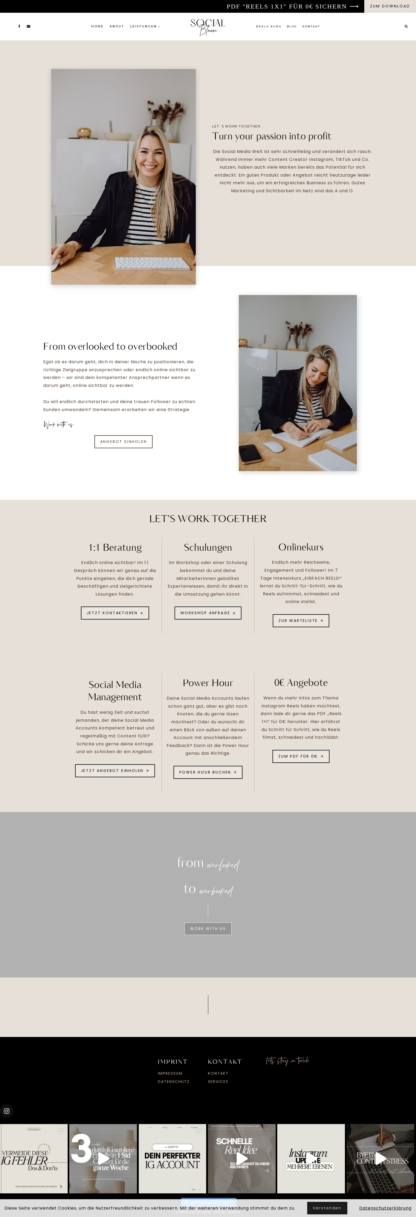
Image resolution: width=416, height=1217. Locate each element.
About (117, 26)
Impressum (170, 1072)
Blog (292, 26)
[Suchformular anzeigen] (406, 26)
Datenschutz (174, 1080)
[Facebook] (19, 26)
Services (218, 1080)
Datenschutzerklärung (385, 1208)
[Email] (28, 26)
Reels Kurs (268, 26)
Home (97, 26)
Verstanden (327, 1208)
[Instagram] (9, 26)
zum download (390, 6)
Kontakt (311, 26)
